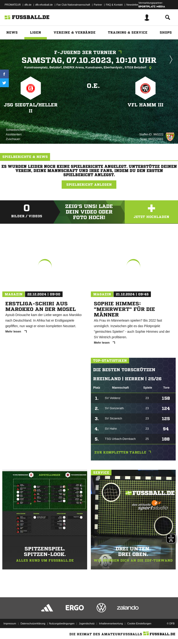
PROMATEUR (13, 4)
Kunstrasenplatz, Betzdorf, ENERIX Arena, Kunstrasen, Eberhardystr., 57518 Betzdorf (89, 68)
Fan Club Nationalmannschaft (73, 4)
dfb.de (28, 4)
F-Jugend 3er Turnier (89, 52)
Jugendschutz (87, 623)
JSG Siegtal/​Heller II (30, 107)
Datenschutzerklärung (32, 623)
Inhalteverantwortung (111, 623)
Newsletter (132, 4)
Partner (98, 4)
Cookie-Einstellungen (139, 623)
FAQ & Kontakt (114, 4)
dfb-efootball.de (44, 4)
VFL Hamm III (145, 104)
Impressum (9, 623)
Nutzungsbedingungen (61, 623)
